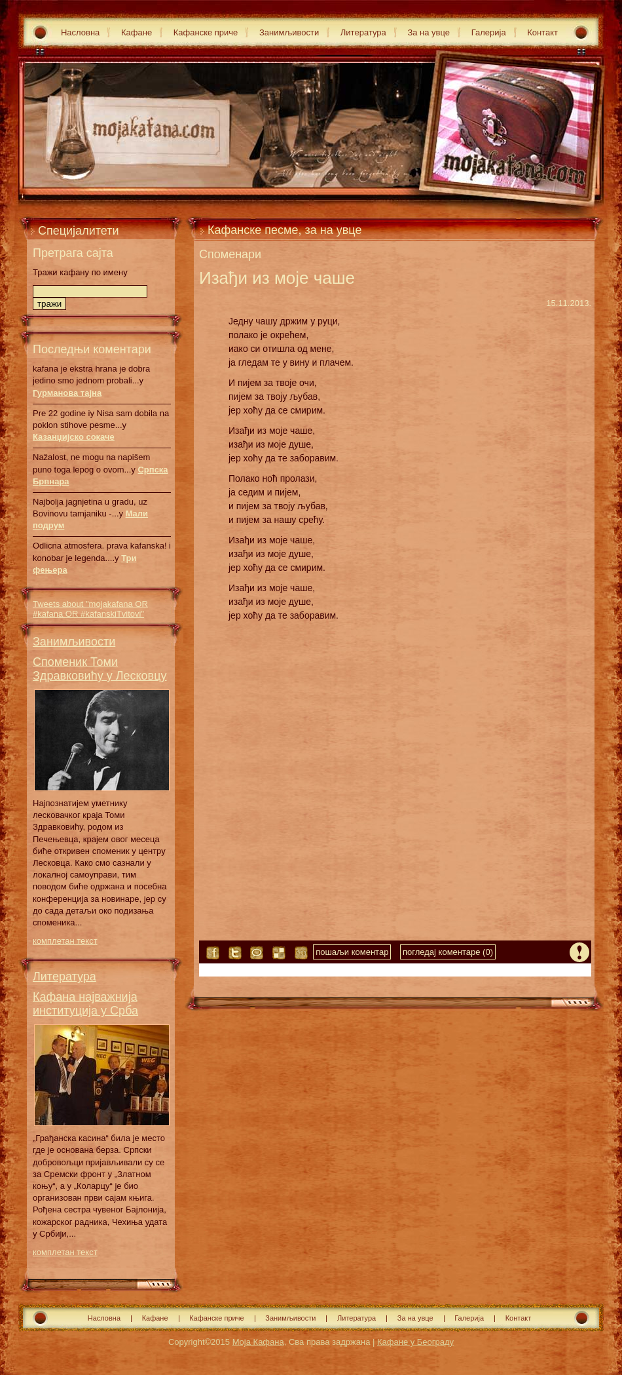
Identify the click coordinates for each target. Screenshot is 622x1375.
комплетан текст (65, 941)
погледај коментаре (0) (448, 952)
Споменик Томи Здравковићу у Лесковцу (99, 668)
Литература (363, 32)
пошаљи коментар (352, 952)
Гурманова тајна (67, 393)
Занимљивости (289, 32)
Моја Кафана (258, 1342)
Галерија (488, 32)
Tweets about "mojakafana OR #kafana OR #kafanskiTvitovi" (90, 609)
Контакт (542, 32)
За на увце (428, 32)
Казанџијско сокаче (74, 437)
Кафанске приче (206, 32)
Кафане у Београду (415, 1342)
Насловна (80, 32)
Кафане (136, 32)
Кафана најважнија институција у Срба (85, 1003)
